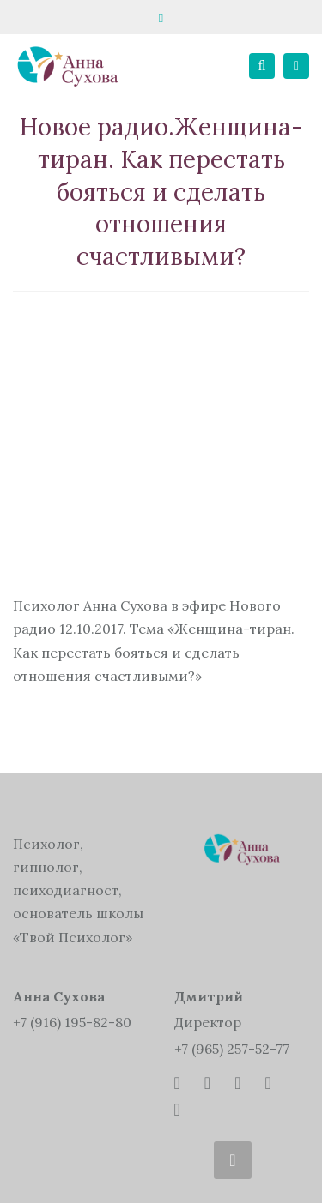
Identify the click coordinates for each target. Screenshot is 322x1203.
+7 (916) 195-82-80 (72, 1022)
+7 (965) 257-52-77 (231, 1048)
